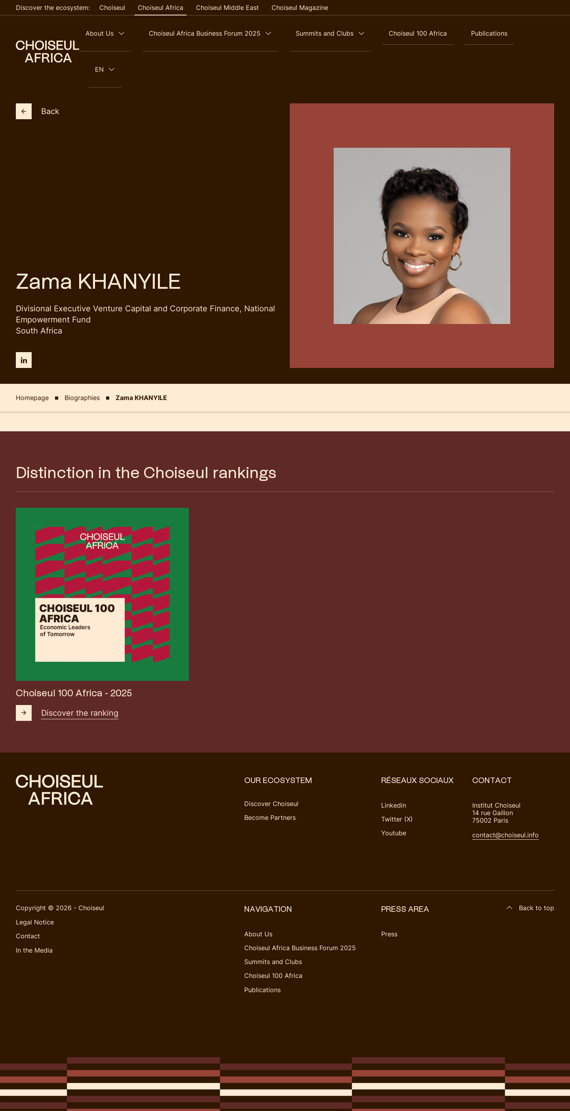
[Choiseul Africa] (47, 33)
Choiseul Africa (160, 7)
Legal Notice (35, 886)
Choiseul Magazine (300, 7)
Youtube (393, 796)
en (538, 33)
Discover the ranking (67, 676)
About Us (166, 33)
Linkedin (393, 769)
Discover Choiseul (271, 767)
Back (37, 75)
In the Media (34, 914)
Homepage (32, 361)
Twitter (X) (397, 783)
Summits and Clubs (365, 33)
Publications (504, 33)
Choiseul (112, 7)
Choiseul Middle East (227, 7)
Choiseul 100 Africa (446, 33)
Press (389, 897)
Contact (28, 899)
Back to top (530, 871)
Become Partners (270, 781)
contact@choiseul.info (505, 798)
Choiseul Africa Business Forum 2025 (258, 33)
